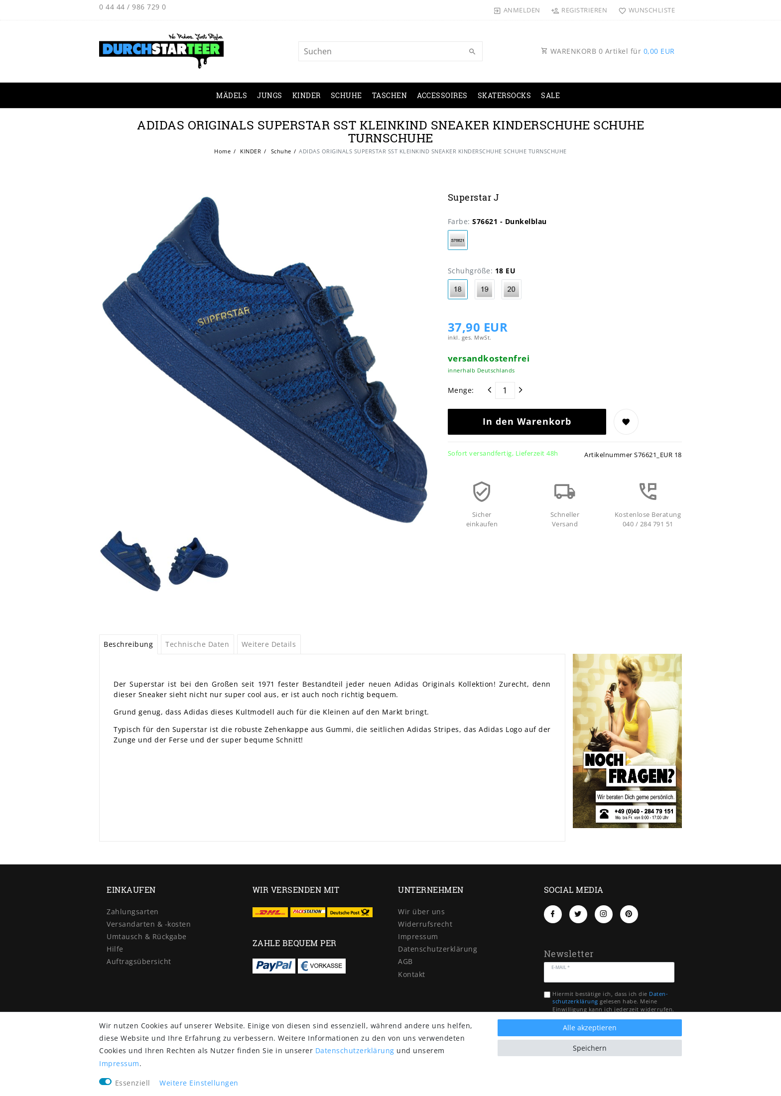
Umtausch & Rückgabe (147, 936)
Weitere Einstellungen (199, 1083)
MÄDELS (231, 95)
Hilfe (115, 949)
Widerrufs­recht (425, 924)
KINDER (306, 95)
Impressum (418, 936)
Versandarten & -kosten (149, 924)
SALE (550, 95)
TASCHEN (389, 95)
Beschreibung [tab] (128, 644)
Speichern (590, 1048)
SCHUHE (346, 95)
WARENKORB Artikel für (608, 51)
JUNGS (269, 95)
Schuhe (280, 151)
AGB (405, 961)
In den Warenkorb (527, 421)
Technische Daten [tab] (197, 644)
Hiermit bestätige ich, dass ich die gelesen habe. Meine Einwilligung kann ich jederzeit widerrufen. (613, 1001)
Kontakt (411, 974)
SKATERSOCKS (504, 95)
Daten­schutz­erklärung (437, 949)
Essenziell (132, 1083)
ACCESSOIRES (442, 95)
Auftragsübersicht (139, 961)
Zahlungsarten (133, 911)
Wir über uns (421, 911)
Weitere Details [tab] (269, 644)
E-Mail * (560, 967)
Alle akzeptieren (590, 1027)
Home (222, 151)
